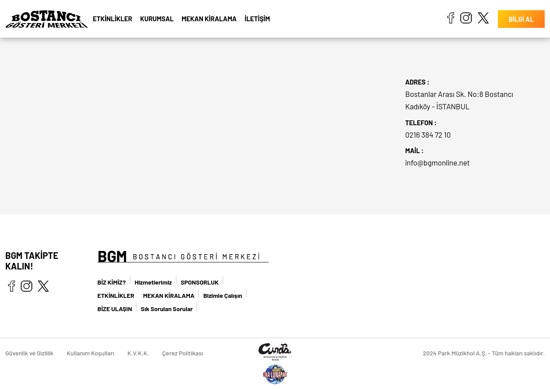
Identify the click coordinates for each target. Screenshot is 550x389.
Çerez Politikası (182, 353)
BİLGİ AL (521, 19)
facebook (450, 17)
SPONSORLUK (200, 282)
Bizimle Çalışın (222, 295)
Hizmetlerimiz (153, 282)
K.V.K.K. (138, 353)
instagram (466, 17)
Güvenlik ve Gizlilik (29, 353)
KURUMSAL (157, 19)
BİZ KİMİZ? (112, 282)
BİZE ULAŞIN (115, 308)
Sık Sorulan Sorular (167, 308)
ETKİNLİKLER (112, 19)
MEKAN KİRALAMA (209, 19)
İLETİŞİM (257, 19)
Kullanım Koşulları (90, 353)
